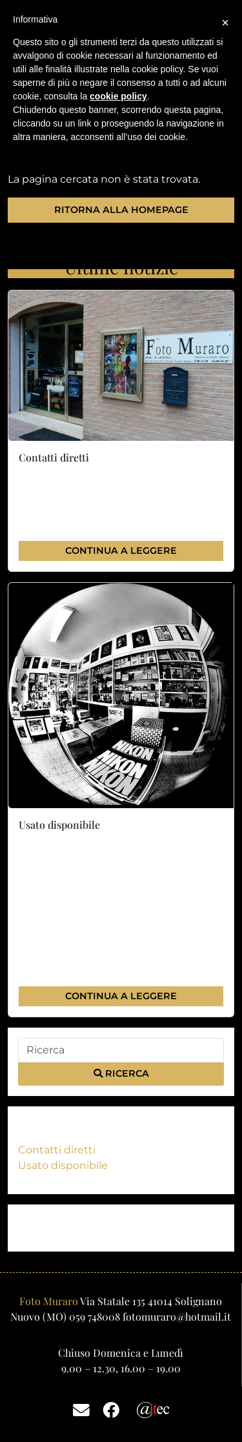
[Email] (81, 1409)
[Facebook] (111, 1409)
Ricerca (121, 1073)
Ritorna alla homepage (121, 210)
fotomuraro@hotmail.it (177, 1316)
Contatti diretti (57, 1150)
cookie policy (118, 96)
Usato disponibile (63, 1165)
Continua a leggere (121, 550)
